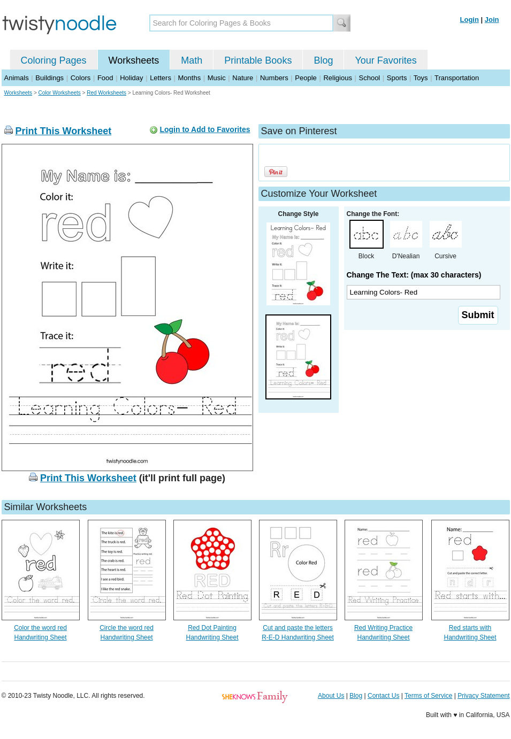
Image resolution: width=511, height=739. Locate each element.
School (369, 78)
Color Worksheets (60, 93)
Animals (16, 78)
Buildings (49, 78)
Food (105, 78)
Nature (242, 78)
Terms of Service (428, 695)
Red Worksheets (106, 93)
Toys (421, 78)
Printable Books (258, 60)
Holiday (131, 78)
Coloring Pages (54, 60)
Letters (160, 78)
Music (217, 78)
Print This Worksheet (64, 131)
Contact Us (383, 695)
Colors (81, 78)
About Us (331, 695)
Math (191, 60)
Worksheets (134, 60)
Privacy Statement (483, 695)
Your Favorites (385, 60)
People (305, 78)
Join (492, 20)
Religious (337, 78)
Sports (397, 78)
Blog (323, 60)
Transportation (456, 78)
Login (469, 20)
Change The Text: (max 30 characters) (414, 275)
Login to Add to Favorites (204, 129)
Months (189, 78)
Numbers (274, 78)
